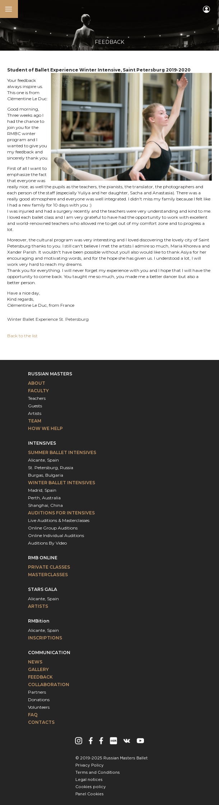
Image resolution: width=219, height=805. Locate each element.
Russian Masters (50, 373)
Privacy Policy (89, 765)
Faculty (38, 390)
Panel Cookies (89, 794)
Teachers (37, 398)
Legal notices (89, 780)
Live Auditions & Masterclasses (58, 520)
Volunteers (39, 707)
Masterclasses (48, 574)
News (35, 662)
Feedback (40, 677)
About (36, 383)
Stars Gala (42, 589)
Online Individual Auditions (56, 535)
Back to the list (22, 335)
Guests (35, 405)
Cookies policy (90, 787)
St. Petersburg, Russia (50, 467)
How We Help (45, 428)
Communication (49, 652)
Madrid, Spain (42, 490)
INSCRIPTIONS (45, 637)
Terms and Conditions (97, 772)
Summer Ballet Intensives (62, 452)
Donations (39, 699)
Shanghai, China (45, 505)
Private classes (49, 567)
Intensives (42, 443)
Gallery (38, 669)
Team (34, 421)
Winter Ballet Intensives (61, 482)
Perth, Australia (44, 497)
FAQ (33, 714)
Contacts (41, 722)
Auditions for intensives (61, 512)
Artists (34, 413)
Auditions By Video (47, 543)
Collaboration (48, 684)
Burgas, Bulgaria (45, 475)
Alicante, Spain (43, 460)
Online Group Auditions (53, 528)
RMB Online (42, 557)
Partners (37, 692)
